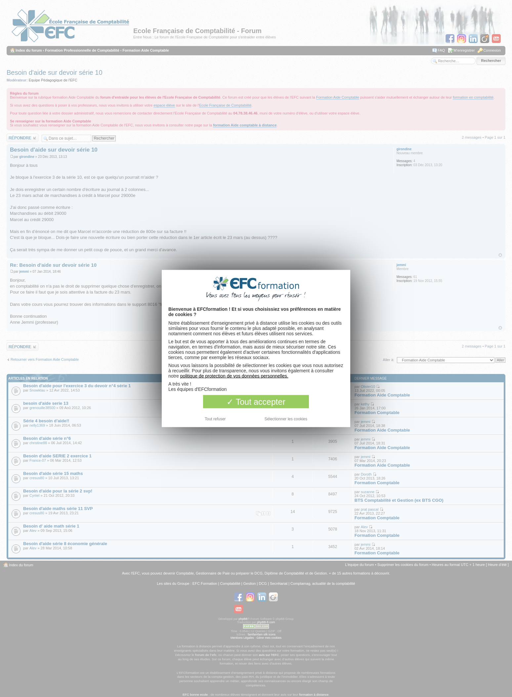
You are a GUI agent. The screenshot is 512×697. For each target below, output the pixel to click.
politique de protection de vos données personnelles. (234, 376)
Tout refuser (215, 419)
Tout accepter (256, 401)
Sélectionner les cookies (286, 419)
